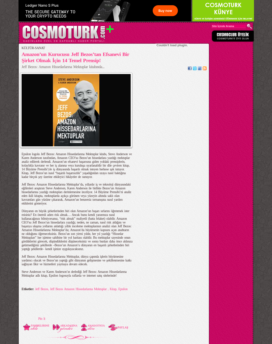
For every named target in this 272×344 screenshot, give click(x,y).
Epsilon (123, 289)
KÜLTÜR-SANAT (33, 48)
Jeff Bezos (41, 289)
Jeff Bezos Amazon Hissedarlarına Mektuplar (79, 289)
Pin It (41, 319)
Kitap (113, 289)
